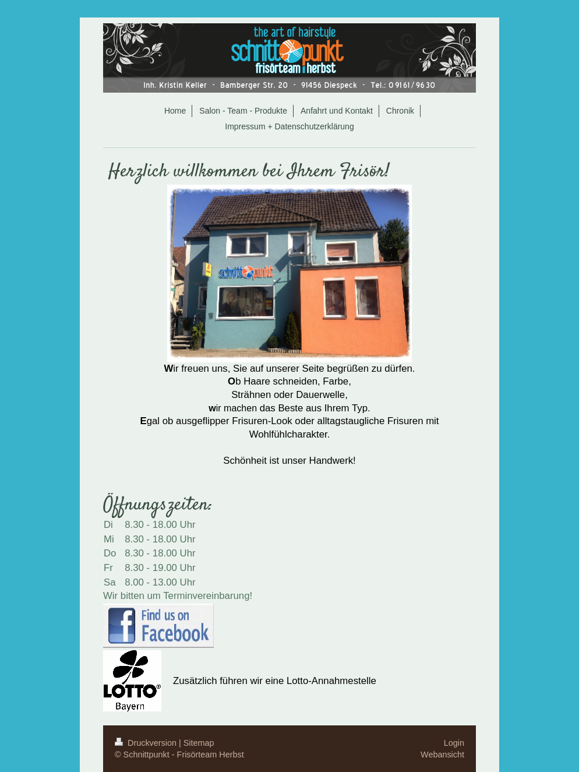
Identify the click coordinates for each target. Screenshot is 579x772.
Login (454, 743)
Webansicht (442, 754)
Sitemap (198, 743)
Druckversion (147, 743)
